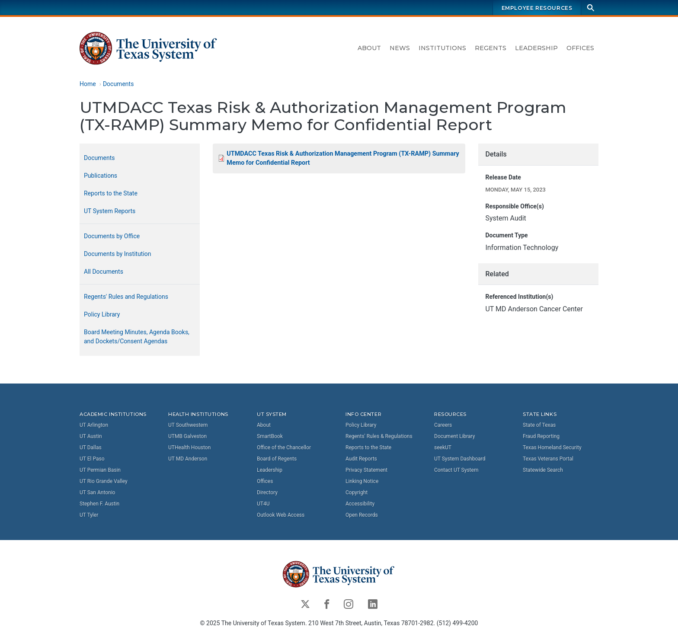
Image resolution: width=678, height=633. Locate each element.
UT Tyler (89, 515)
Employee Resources (537, 8)
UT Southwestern (188, 425)
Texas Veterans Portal (548, 459)
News (400, 48)
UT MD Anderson (187, 459)
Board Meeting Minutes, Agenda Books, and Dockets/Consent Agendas (136, 337)
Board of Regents (277, 459)
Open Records (361, 515)
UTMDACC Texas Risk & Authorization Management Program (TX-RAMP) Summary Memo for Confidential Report (343, 158)
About (369, 48)
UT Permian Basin (100, 470)
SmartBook (270, 436)
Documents (118, 83)
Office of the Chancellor (284, 447)
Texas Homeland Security (552, 447)
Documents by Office (112, 236)
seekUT (442, 447)
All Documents (103, 271)
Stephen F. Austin (99, 504)
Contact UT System (456, 470)
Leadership (536, 48)
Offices (580, 48)
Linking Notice (361, 481)
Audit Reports (361, 459)
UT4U (263, 504)
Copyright (356, 492)
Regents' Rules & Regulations (379, 436)
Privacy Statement (366, 470)
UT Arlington (94, 425)
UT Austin (91, 436)
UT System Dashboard (460, 459)
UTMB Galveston (187, 436)
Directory (267, 492)
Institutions (442, 48)
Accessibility (359, 504)
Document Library (454, 436)
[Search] (590, 7)
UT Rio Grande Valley (104, 481)
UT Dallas (91, 447)
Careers (443, 425)
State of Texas (539, 425)
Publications (100, 175)
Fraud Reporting (541, 436)
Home (88, 83)
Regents (490, 48)
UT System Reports (109, 211)
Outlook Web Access (280, 515)
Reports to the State (111, 193)
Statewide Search (543, 470)
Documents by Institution (117, 253)
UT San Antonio (97, 492)
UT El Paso (92, 459)
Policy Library (102, 314)
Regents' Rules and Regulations (126, 296)
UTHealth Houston (189, 447)
